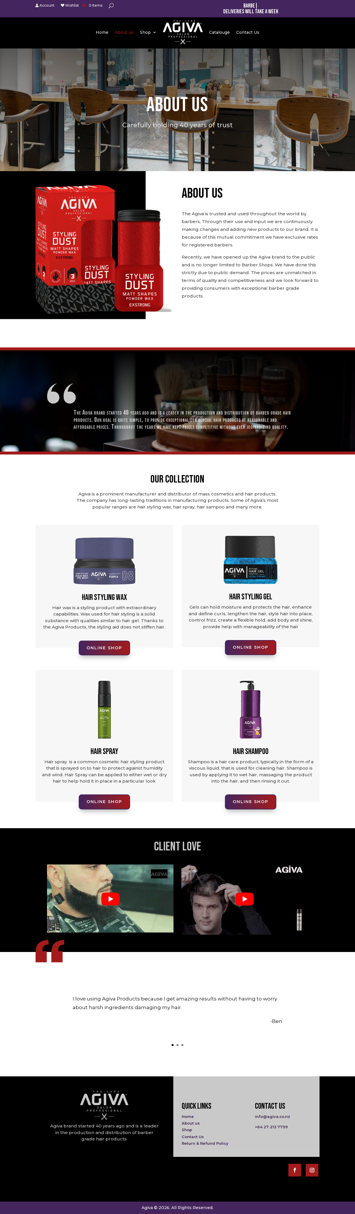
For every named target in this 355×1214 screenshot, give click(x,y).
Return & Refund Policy (205, 1143)
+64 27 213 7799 (271, 1127)
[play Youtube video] (110, 899)
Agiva (147, 1207)
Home (102, 32)
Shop (145, 32)
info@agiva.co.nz (272, 1116)
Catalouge (219, 32)
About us (124, 32)
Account (45, 6)
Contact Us (247, 32)
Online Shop (72, 311)
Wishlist (70, 6)
